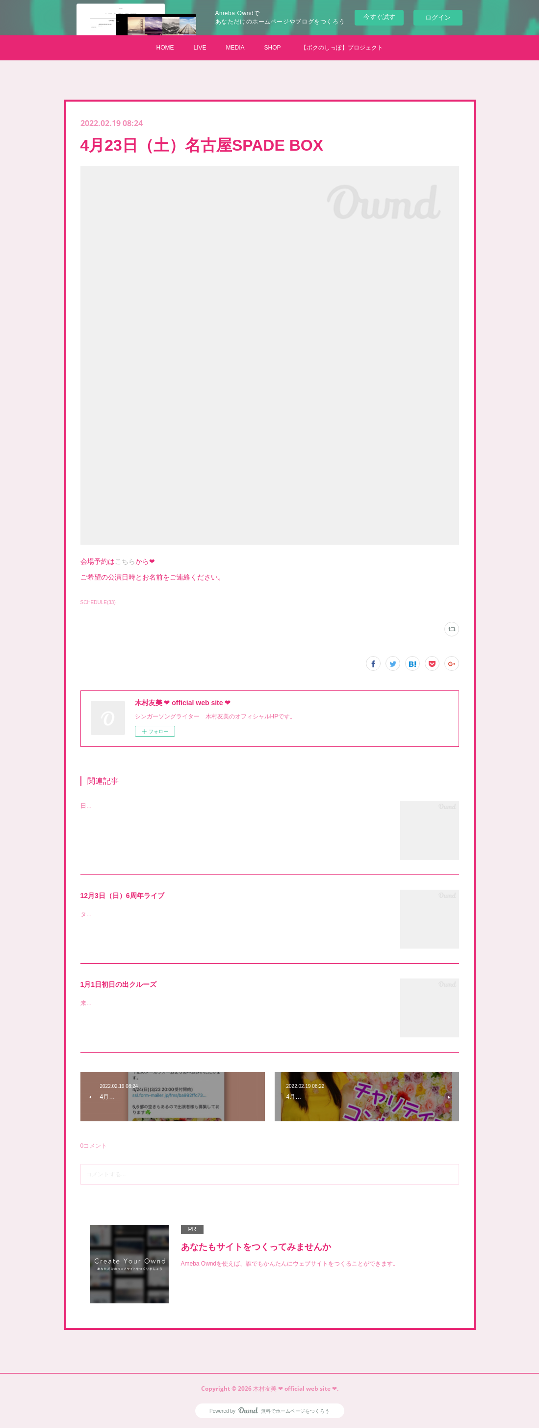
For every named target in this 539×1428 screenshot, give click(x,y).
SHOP (272, 47)
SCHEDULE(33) (98, 602)
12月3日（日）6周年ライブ (122, 895)
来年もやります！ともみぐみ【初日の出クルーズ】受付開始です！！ (171, 1003)
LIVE (199, 47)
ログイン (438, 17)
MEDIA (235, 47)
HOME (165, 47)
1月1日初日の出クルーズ (118, 984)
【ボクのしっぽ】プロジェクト (342, 47)
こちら (125, 561)
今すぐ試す (379, 17)
